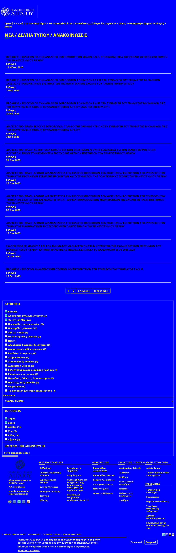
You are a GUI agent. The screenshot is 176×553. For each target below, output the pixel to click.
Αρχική (9, 23)
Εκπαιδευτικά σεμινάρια (126, 483)
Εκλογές (159, 23)
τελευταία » (101, 290)
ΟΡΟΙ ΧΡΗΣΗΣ (34, 534)
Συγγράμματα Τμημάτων (74, 469)
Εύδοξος (44, 500)
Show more (8, 395)
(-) (5, 452)
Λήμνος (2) (14, 439)
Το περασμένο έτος (60, 23)
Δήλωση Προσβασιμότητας (155, 517)
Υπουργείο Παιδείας (50, 491)
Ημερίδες (123, 488)
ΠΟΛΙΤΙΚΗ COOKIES (51, 534)
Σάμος (122, 23)
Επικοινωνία (152, 497)
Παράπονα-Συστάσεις (157, 501)
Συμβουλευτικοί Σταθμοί (48, 481)
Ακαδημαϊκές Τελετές (130, 468)
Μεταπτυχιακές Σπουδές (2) (24, 336)
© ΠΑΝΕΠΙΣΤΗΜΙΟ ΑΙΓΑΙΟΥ (13, 534)
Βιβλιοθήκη (45, 468)
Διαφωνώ (151, 542)
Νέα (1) (12, 340)
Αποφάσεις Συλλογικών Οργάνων (95, 23)
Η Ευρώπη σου (74, 475)
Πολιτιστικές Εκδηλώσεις (126, 494)
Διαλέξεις (124, 472)
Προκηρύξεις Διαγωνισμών (100, 469)
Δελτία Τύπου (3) (18, 332)
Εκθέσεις (123, 477)
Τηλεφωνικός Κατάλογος (153, 491)
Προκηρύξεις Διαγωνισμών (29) (26, 324)
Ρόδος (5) (13, 435)
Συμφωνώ (136, 542)
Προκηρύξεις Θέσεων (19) (22, 328)
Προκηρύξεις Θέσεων (103, 475)
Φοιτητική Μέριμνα (140, 23)
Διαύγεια (44, 496)
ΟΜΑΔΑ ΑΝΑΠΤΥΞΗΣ (72, 534)
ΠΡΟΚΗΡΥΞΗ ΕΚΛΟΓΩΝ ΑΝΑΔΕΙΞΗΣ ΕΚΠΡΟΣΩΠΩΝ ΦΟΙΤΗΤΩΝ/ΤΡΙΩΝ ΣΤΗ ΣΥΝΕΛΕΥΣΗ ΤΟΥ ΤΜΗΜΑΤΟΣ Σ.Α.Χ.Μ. (75, 269)
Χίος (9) (12, 431)
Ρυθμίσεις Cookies (29, 550)
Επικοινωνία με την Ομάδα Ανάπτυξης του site (157, 525)
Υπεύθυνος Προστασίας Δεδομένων (152, 509)
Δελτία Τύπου (153, 468)
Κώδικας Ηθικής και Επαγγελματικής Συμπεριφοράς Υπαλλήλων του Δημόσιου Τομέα (77, 485)
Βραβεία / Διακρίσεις (103, 480)
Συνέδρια (124, 500)
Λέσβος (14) (14, 426)
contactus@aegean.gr (19, 494)
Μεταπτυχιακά (101, 488)
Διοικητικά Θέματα (103, 484)
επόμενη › (84, 290)
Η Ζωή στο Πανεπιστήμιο (31, 23)
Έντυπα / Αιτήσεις (49, 487)
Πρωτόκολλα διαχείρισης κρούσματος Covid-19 (77, 497)
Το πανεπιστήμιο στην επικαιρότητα (157, 474)
